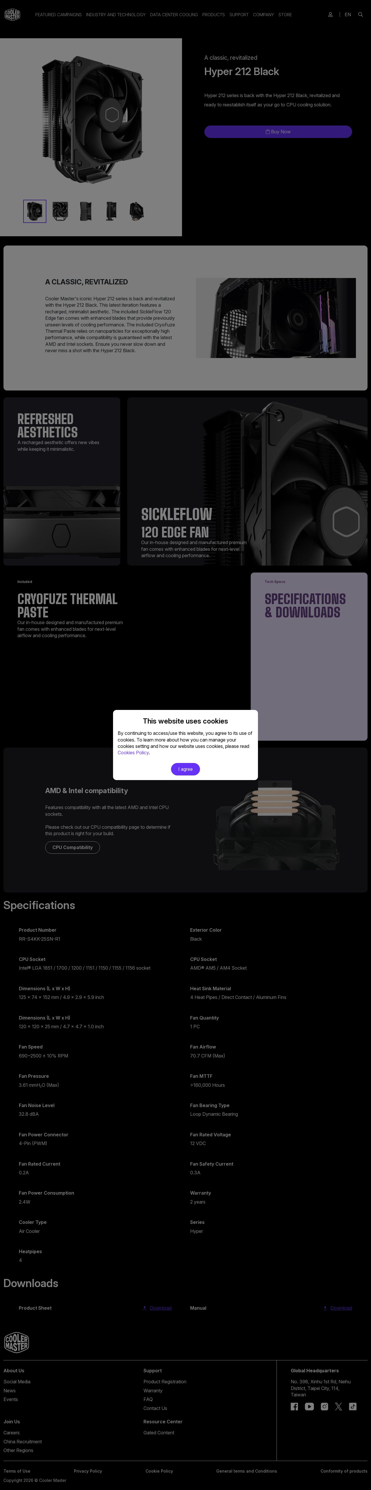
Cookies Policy (133, 752)
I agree (185, 769)
